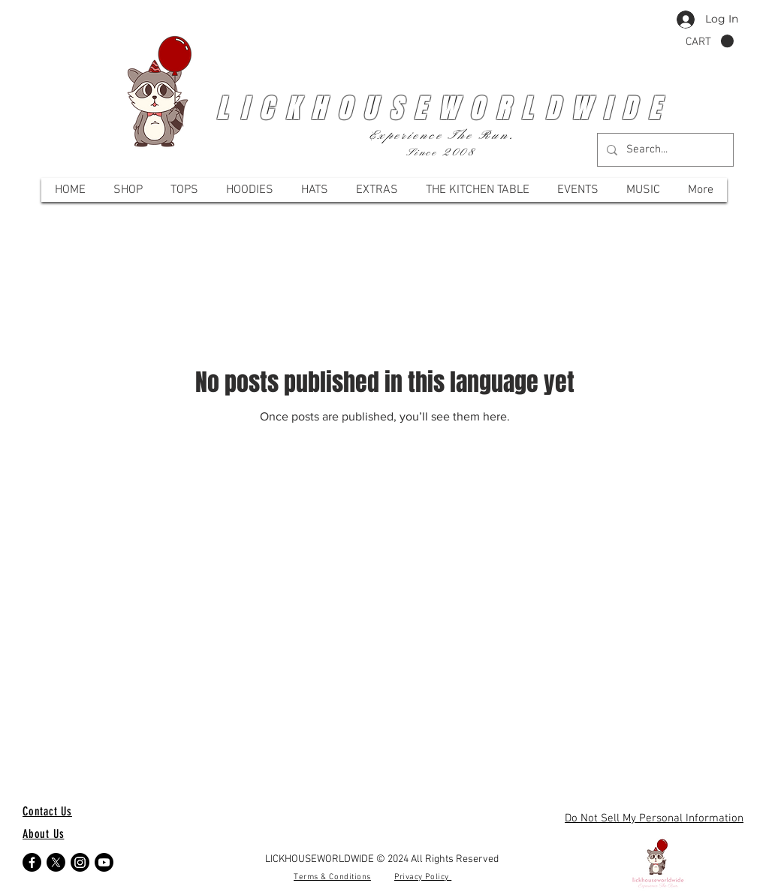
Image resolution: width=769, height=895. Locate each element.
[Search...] (663, 150)
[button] (710, 41)
